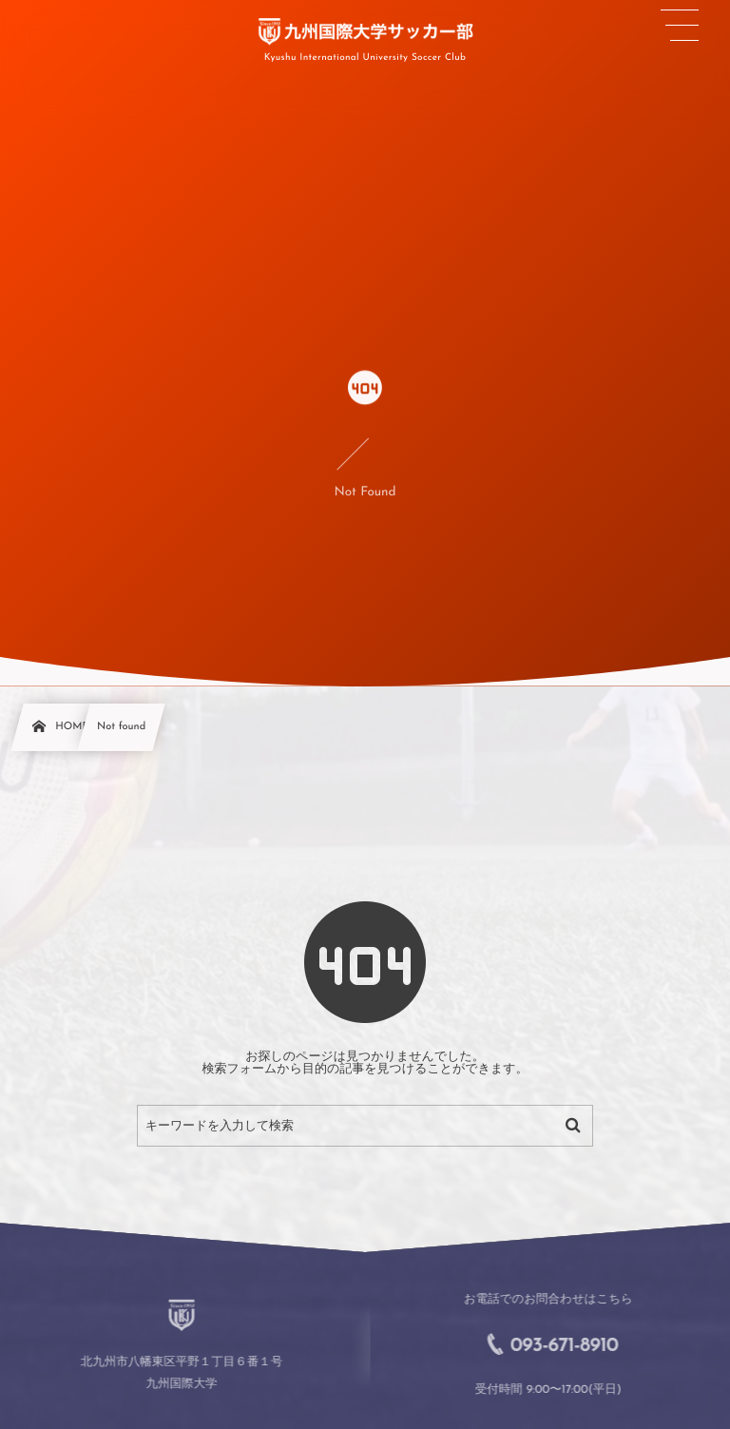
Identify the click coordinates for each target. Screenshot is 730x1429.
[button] (679, 25)
